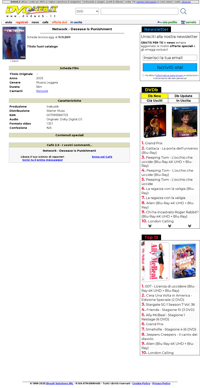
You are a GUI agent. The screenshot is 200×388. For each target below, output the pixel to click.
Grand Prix (153, 143)
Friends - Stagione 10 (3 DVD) (171, 310)
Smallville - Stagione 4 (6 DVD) (171, 329)
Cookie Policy (141, 383)
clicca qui (186, 2)
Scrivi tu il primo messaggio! (42, 159)
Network (42, 91)
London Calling (161, 221)
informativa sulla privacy (170, 75)
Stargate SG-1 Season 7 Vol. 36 (170, 304)
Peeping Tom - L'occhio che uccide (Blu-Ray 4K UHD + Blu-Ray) (167, 162)
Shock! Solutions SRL (59, 383)
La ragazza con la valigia (165, 198)
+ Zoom (14, 59)
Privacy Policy (161, 383)
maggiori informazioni (146, 2)
